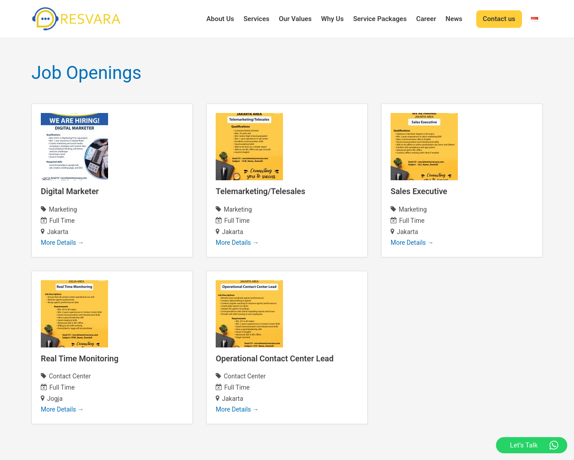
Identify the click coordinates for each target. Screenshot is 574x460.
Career (426, 19)
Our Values (295, 19)
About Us (220, 19)
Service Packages (380, 19)
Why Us (332, 19)
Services (257, 19)
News (454, 19)
